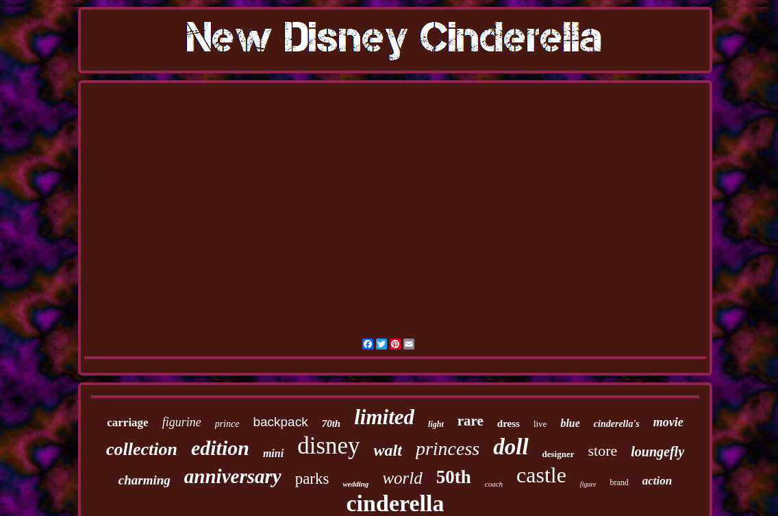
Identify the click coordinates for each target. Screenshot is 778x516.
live (540, 424)
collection (141, 449)
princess (447, 448)
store (603, 450)
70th (331, 423)
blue (569, 423)
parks (312, 478)
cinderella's (617, 424)
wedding (355, 484)
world (402, 478)
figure (588, 484)
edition (220, 448)
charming (144, 480)
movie (668, 422)
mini (273, 453)
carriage (127, 422)
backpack (280, 422)
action (657, 480)
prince (227, 424)
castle (541, 475)
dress (508, 423)
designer (558, 454)
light (436, 424)
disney (328, 445)
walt (388, 450)
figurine (181, 422)
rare (470, 421)
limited (384, 417)
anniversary (232, 476)
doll (510, 446)
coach (494, 484)
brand (619, 482)
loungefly (657, 451)
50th (453, 477)
